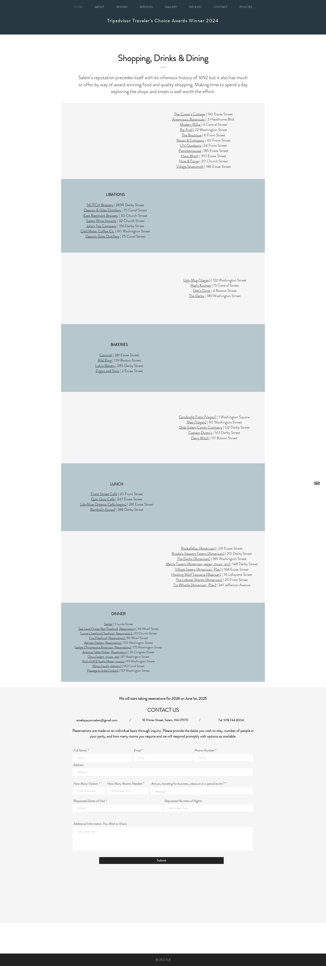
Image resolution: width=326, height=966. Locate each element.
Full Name (79, 750)
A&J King (105, 360)
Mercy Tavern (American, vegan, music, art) (198, 564)
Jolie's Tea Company (101, 226)
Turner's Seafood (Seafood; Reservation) (106, 633)
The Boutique (191, 135)
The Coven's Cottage (189, 114)
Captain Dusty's (200, 432)
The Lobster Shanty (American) (199, 579)
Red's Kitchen (201, 285)
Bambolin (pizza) (102, 509)
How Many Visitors (85, 783)
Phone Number (204, 750)
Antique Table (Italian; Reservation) (105, 652)
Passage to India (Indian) (103, 670)
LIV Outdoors (190, 145)
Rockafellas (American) (198, 548)
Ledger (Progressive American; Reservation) (103, 647)
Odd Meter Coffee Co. (97, 231)
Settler (108, 624)
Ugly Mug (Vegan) (196, 280)
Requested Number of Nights (183, 801)
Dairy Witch (200, 438)
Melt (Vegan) (196, 422)
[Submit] (161, 860)
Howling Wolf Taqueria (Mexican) (196, 574)
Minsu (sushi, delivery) (107, 666)
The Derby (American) (193, 558)
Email (137, 750)
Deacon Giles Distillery (102, 236)
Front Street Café (104, 494)
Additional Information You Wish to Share (99, 823)
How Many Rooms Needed (124, 783)
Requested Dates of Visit (89, 801)
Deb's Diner (201, 290)
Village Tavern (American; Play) (198, 569)
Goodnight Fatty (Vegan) (197, 417)
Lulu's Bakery (105, 365)
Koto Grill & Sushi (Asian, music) (103, 661)
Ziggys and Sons (107, 371)
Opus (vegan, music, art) (103, 656)
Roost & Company (190, 140)
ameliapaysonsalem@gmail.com (96, 720)
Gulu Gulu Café (103, 499)
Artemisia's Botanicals (188, 119)
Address (78, 765)
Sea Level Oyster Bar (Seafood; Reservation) (107, 628)
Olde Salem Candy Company (200, 427)
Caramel (105, 355)
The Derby (196, 296)
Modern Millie (190, 124)
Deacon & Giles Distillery (102, 210)
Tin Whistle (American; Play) (194, 585)
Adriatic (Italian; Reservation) (103, 642)
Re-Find (186, 129)
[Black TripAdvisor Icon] (317, 483)
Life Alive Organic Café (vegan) (103, 504)
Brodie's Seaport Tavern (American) (198, 553)
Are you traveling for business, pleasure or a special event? (188, 783)
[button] (245, 7)
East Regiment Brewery (100, 215)
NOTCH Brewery (100, 205)
